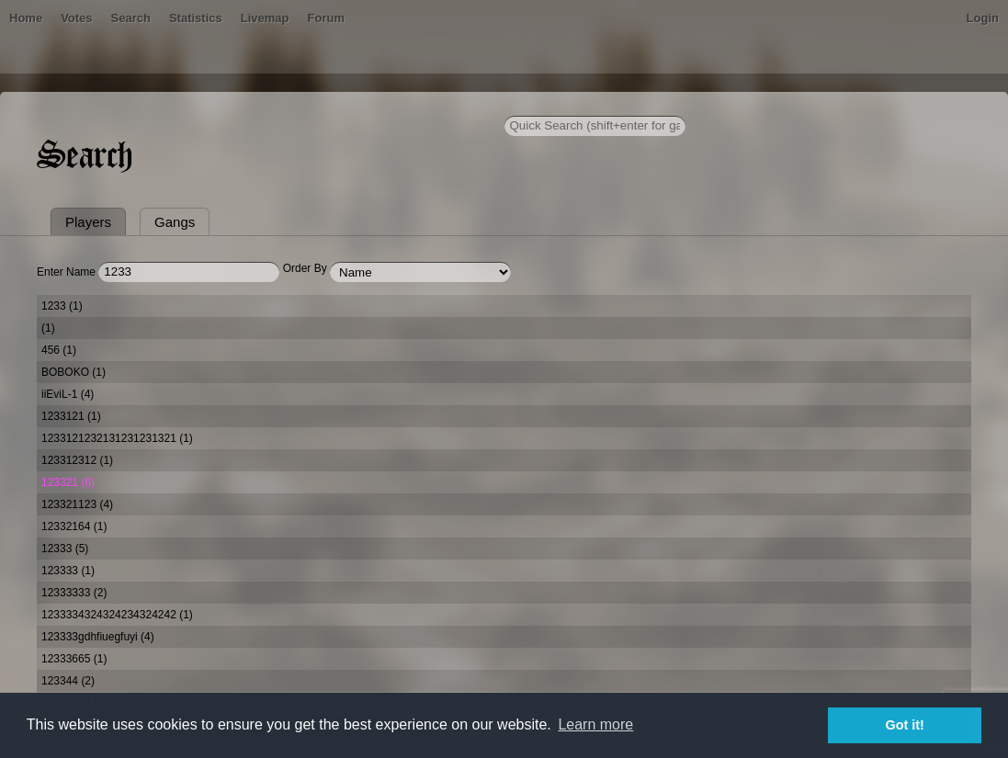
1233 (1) (62, 306)
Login (983, 18)
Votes (76, 18)
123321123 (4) (77, 504)
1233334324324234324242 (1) (117, 614)
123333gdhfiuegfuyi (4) (97, 636)
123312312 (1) (77, 460)
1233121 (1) (71, 416)
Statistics (195, 18)
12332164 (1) (74, 526)
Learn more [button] (595, 724)
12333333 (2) (74, 592)
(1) (48, 328)
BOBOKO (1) (73, 372)
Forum (326, 18)
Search (131, 18)
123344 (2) (68, 680)
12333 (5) (64, 548)
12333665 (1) (74, 658)
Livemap (265, 18)
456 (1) (58, 350)
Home (25, 18)
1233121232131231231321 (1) (117, 438)
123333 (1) (68, 570)
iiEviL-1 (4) (67, 394)
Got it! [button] (905, 725)
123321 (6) (68, 482)
